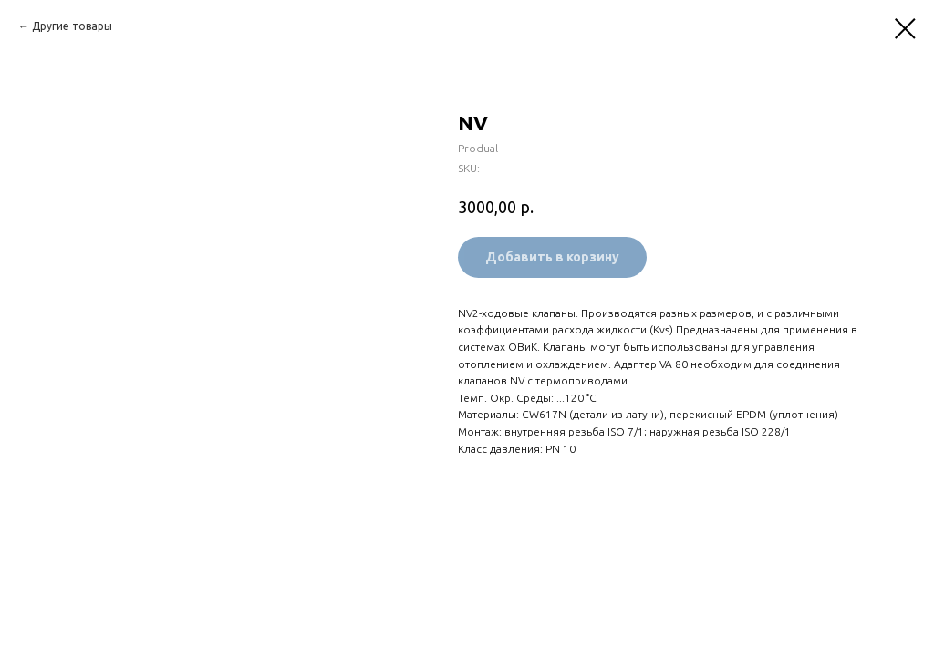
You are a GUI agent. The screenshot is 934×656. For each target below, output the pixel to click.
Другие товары (72, 26)
